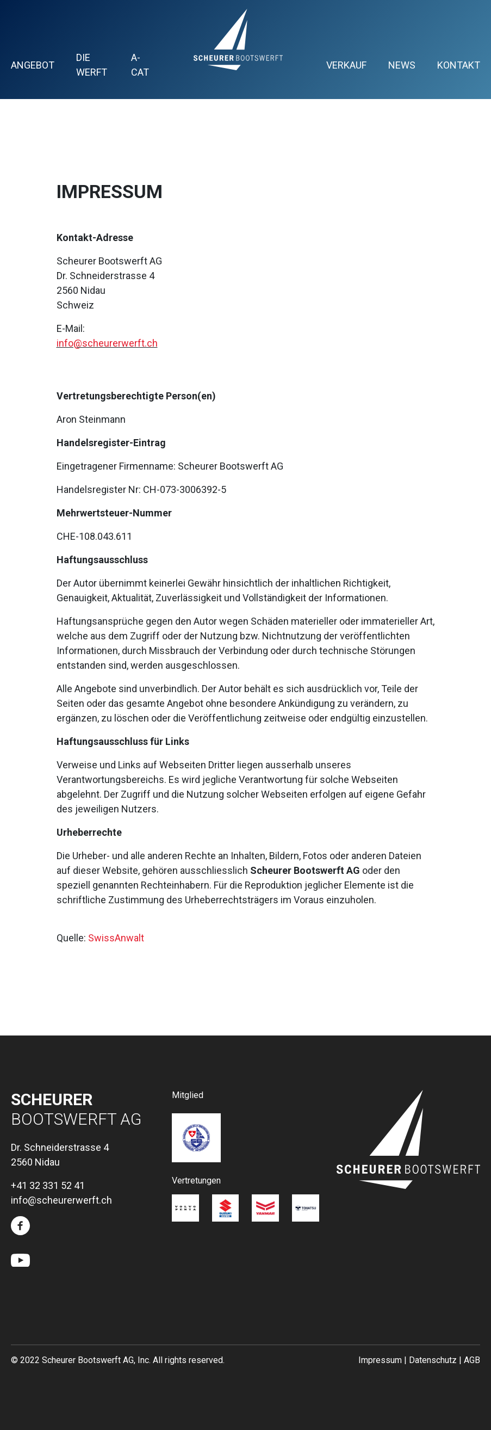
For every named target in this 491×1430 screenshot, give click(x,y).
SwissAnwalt (116, 938)
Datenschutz (433, 1360)
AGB (472, 1360)
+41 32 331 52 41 (48, 1185)
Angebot (32, 65)
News (401, 65)
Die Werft (91, 65)
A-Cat (140, 65)
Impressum (380, 1360)
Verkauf (346, 65)
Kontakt (458, 65)
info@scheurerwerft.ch (107, 343)
